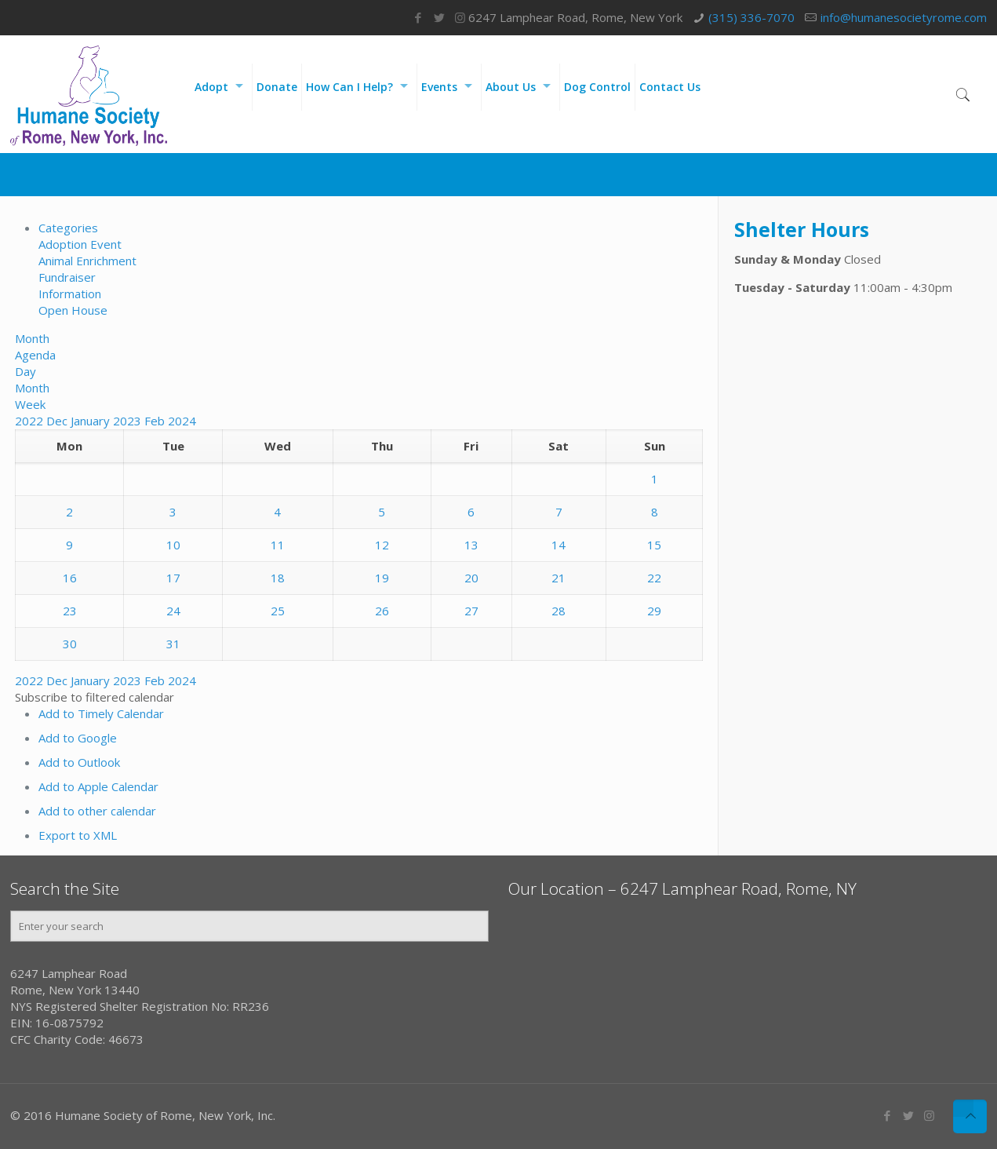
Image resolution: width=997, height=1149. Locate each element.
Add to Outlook (79, 762)
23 (70, 610)
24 (173, 610)
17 (173, 577)
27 (471, 610)
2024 (182, 421)
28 (558, 610)
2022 (30, 421)
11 (278, 545)
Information (69, 293)
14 (558, 545)
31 (173, 643)
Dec (58, 421)
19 (382, 577)
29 (654, 610)
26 (382, 610)
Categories (68, 227)
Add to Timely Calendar (101, 713)
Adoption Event (80, 244)
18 (278, 577)
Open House (72, 310)
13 (471, 545)
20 (471, 577)
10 (173, 545)
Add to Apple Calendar (98, 786)
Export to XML (77, 835)
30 (70, 643)
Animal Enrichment (87, 260)
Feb (156, 421)
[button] (94, 697)
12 (382, 545)
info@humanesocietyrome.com (904, 17)
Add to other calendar (97, 811)
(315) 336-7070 (751, 17)
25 (278, 610)
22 (654, 577)
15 (654, 545)
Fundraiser (67, 277)
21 (558, 577)
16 (70, 577)
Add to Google (77, 738)
